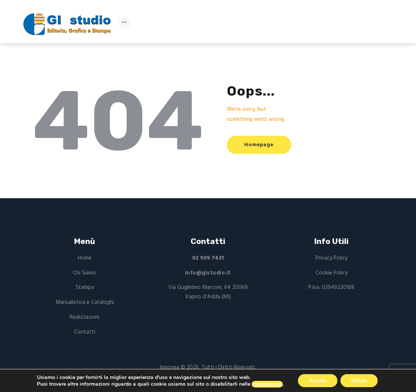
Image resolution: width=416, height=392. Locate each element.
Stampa (85, 287)
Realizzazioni (84, 317)
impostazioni (266, 383)
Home (85, 258)
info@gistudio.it (208, 273)
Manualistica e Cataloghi (84, 302)
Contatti (84, 332)
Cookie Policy (331, 273)
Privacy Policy (331, 258)
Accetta (317, 380)
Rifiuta (359, 380)
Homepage (259, 145)
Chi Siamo (84, 273)
